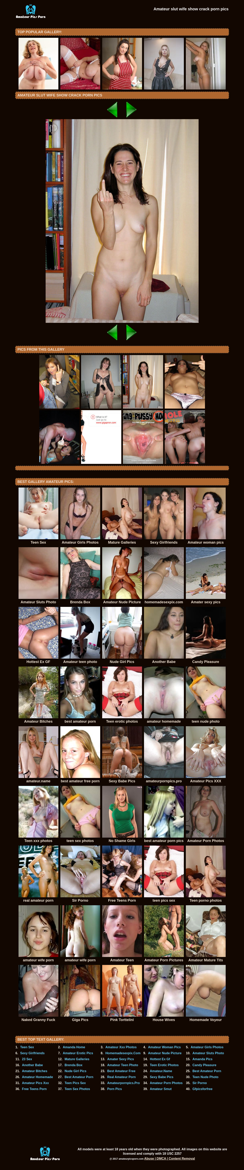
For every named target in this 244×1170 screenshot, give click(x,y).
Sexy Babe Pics (161, 1077)
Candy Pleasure (204, 1065)
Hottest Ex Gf (160, 1059)
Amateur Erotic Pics (78, 1053)
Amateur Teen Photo (122, 1065)
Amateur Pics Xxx (35, 1083)
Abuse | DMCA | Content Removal (169, 1158)
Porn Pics (114, 1089)
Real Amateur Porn (121, 1077)
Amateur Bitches (34, 1071)
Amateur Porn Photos (166, 1083)
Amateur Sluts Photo (208, 1053)
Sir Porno (199, 1083)
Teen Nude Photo (205, 1077)
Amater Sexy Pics (120, 1059)
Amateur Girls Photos (207, 1047)
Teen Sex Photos (77, 1089)
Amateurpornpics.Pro (123, 1083)
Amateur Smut (160, 1089)
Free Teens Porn (34, 1089)
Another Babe (32, 1065)
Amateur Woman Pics (164, 1047)
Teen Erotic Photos (164, 1065)
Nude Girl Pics (75, 1071)
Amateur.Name (161, 1071)
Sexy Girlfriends (32, 1053)
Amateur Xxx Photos (120, 1047)
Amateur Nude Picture (164, 1053)
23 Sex (27, 1059)
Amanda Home (74, 1047)
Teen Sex (27, 1047)
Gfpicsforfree (202, 1089)
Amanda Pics (202, 1059)
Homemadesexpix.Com (122, 1053)
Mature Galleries (77, 1059)
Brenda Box (73, 1065)
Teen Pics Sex (75, 1083)
